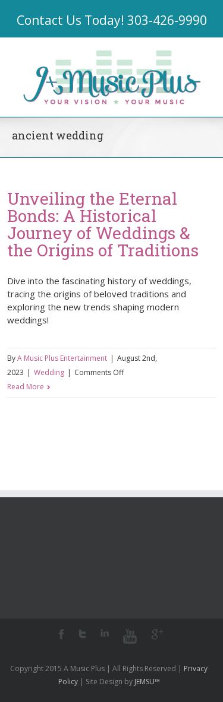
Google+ (157, 634)
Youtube (130, 636)
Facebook (61, 634)
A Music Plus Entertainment (62, 358)
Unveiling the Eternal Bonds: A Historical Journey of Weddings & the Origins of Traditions (103, 224)
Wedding (49, 372)
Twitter (82, 634)
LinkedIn (104, 633)
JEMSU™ (147, 681)
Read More (25, 387)
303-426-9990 (167, 20)
